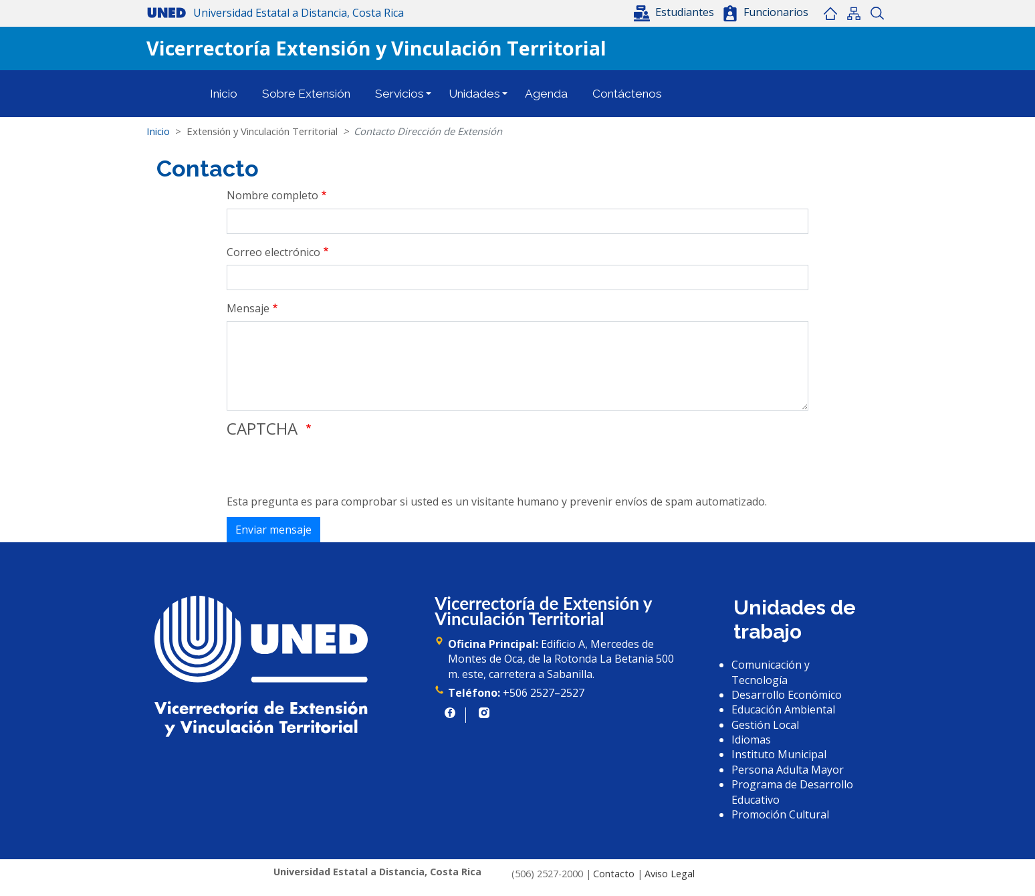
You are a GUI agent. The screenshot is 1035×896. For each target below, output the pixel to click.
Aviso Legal (670, 873)
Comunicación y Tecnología (770, 672)
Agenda (546, 93)
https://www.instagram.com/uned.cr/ (484, 712)
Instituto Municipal (778, 754)
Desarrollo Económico (786, 694)
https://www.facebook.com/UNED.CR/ (450, 712)
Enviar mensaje (273, 529)
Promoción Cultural (780, 814)
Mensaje (248, 308)
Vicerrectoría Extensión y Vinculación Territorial (376, 48)
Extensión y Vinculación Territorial (262, 131)
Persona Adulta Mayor (787, 769)
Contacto (614, 873)
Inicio (830, 13)
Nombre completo (272, 195)
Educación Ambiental (783, 709)
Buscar (877, 13)
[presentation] (328, 468)
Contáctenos (627, 93)
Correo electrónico (273, 252)
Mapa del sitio (853, 13)
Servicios (399, 93)
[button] (675, 12)
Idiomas (751, 739)
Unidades (474, 93)
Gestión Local (765, 724)
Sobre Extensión (306, 93)
